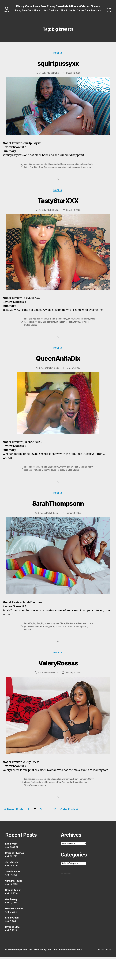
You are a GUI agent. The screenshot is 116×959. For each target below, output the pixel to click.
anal (26, 164)
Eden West (11, 845)
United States (30, 326)
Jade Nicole (11, 864)
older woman (57, 784)
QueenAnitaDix (58, 359)
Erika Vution (12, 919)
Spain (77, 628)
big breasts (34, 164)
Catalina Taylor (13, 882)
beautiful (28, 625)
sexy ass (52, 167)
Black (51, 164)
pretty (53, 628)
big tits (44, 164)
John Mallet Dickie (50, 73)
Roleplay (37, 323)
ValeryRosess (58, 664)
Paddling (34, 167)
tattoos (91, 323)
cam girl (84, 781)
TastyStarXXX (58, 201)
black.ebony (62, 319)
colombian (76, 164)
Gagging (84, 468)
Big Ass (32, 319)
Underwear (87, 167)
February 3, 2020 (73, 514)
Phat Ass (43, 167)
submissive (67, 323)
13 (63, 811)
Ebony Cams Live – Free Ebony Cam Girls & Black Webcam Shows (50, 951)
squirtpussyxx (58, 63)
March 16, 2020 (73, 73)
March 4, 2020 (73, 369)
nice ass (28, 471)
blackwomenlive (75, 625)
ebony (85, 164)
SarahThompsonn (58, 504)
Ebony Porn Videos (67, 875)
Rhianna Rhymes (14, 855)
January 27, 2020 (73, 674)
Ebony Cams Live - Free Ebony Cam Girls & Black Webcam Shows (58, 6)
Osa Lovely (11, 901)
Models (58, 53)
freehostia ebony (63, 875)
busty (57, 164)
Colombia (65, 164)
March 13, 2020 (73, 211)
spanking (62, 167)
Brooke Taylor (13, 892)
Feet (91, 164)
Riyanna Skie (12, 929)
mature (46, 784)
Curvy (78, 319)
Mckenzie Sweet (14, 910)
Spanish (84, 628)
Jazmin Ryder (13, 873)
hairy (26, 167)
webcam (28, 631)
